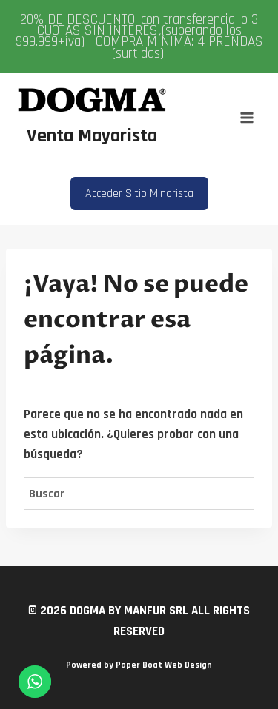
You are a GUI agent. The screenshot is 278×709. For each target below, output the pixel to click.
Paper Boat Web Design (164, 665)
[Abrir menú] (246, 117)
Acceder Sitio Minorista (139, 193)
